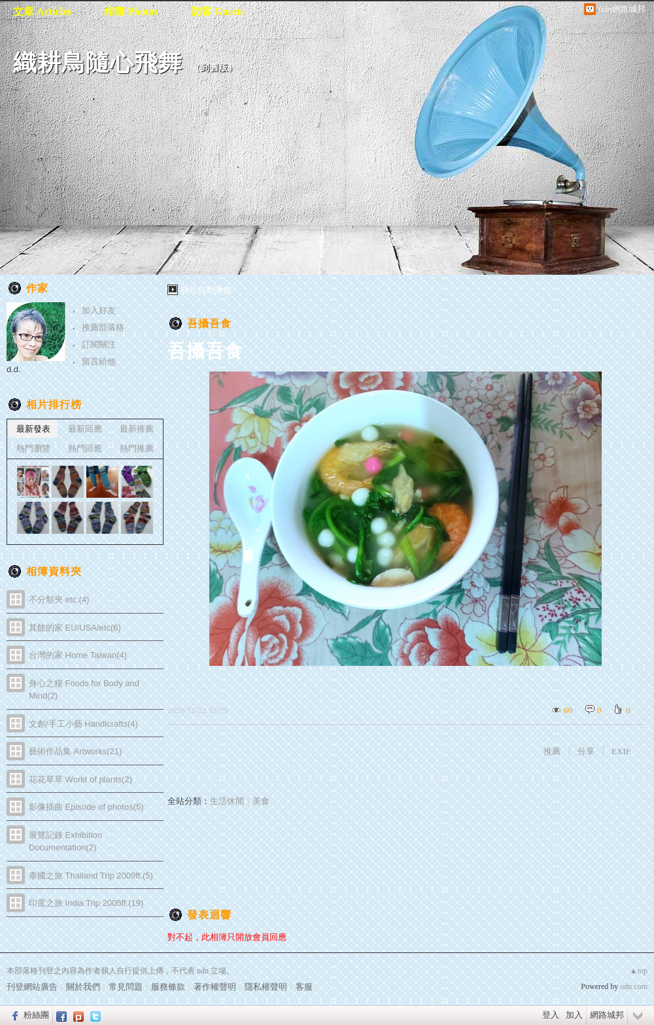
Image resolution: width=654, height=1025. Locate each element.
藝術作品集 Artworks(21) (75, 751)
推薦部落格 (103, 327)
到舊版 (214, 68)
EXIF (620, 751)
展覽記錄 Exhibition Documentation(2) (65, 841)
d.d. (14, 369)
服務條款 (168, 987)
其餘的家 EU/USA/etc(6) (75, 628)
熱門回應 (85, 448)
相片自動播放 (206, 289)
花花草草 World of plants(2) (80, 779)
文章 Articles (42, 11)
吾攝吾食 (209, 323)
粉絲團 (36, 1015)
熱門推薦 (137, 448)
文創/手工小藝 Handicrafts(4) (83, 724)
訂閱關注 (99, 344)
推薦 (551, 751)
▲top (638, 970)
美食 (260, 801)
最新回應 (85, 429)
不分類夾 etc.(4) (59, 599)
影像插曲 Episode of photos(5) (86, 807)
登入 (550, 1015)
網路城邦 (607, 1015)
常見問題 (126, 987)
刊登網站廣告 (32, 987)
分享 (585, 751)
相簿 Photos (131, 11)
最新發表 (33, 429)
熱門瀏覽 (33, 448)
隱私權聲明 (266, 987)
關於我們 (83, 987)
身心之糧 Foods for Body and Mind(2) (84, 689)
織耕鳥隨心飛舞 (97, 62)
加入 (574, 1015)
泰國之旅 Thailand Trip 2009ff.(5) (91, 875)
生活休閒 (227, 801)
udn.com (633, 986)
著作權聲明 (215, 987)
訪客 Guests (218, 11)
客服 (304, 987)
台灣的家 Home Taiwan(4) (78, 655)
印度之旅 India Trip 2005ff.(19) (86, 903)
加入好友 (99, 310)
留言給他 (99, 361)
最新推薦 (137, 429)
